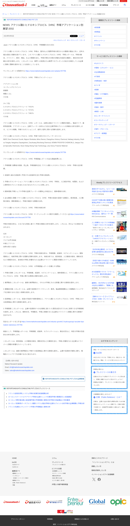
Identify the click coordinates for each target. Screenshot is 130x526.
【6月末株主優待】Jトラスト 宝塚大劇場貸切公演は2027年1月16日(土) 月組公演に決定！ (103, 250)
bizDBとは (15, 467)
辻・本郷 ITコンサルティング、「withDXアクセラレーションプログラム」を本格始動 (103, 237)
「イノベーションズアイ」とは (103, 462)
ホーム (4, 14)
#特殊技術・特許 (100, 81)
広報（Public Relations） (19, 482)
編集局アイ (52, 5)
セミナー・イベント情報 (59, 473)
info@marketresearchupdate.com (21, 367)
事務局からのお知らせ (82, 519)
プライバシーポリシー (18, 519)
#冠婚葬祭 (98, 98)
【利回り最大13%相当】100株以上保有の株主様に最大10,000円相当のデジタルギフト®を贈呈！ (103, 262)
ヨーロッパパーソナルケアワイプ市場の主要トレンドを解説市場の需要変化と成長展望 (40, 397)
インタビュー (16, 475)
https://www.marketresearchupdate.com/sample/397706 (45, 71)
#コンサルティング (60, 40)
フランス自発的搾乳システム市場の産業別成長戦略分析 (28, 393)
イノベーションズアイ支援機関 (103, 474)
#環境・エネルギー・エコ (103, 68)
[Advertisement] (43, 427)
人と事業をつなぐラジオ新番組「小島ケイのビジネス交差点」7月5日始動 (103, 224)
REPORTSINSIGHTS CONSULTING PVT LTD (22, 20)
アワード (116, 5)
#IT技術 (97, 77)
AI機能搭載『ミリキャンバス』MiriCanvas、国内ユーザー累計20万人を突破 (103, 212)
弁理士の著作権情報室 (60, 484)
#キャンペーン (99, 41)
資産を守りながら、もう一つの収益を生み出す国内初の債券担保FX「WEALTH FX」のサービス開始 (103, 190)
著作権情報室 (104, 5)
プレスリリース (76, 5)
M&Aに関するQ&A (57, 478)
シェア (81, 36)
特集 (13, 485)
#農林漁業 (98, 103)
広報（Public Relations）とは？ (109, 397)
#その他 (97, 45)
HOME (33, 5)
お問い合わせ (115, 519)
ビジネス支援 (90, 5)
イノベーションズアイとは (86, 1)
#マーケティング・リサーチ (76, 40)
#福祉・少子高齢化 (101, 94)
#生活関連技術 (99, 72)
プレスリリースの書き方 (106, 372)
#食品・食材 (98, 107)
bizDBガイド (15, 464)
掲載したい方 (100, 1)
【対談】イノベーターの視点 (20, 478)
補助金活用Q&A (56, 475)
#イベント (98, 36)
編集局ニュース (16, 473)
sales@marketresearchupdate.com (22, 370)
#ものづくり (98, 63)
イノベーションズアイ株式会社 (67, 524)
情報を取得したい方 (112, 1)
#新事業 (97, 27)
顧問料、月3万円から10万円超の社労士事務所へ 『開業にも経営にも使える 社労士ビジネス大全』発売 (103, 284)
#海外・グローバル (101, 129)
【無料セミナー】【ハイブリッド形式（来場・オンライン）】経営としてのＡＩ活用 (103, 298)
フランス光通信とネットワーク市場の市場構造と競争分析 (29, 407)
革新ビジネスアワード (100, 458)
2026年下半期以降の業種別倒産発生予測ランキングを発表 (102, 201)
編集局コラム (16, 480)
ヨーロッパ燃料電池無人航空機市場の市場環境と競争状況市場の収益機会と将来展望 (39, 400)
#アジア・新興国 (100, 133)
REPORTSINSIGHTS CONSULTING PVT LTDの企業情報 (64, 379)
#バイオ (97, 85)
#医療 (96, 90)
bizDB (42, 5)
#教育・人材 (98, 112)
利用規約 (50, 519)
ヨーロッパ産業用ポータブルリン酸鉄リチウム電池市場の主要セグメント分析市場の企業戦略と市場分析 (46, 403)
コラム (64, 5)
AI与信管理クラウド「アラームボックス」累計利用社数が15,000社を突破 (103, 273)
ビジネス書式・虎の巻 (58, 480)
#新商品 (97, 32)
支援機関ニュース (57, 471)
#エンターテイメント (102, 116)
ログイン (123, 1)
